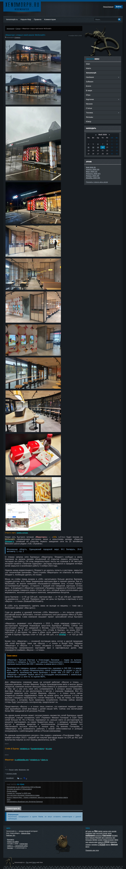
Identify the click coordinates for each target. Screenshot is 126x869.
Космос (115, 835)
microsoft (99, 833)
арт (114, 838)
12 (93, 147)
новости (101, 842)
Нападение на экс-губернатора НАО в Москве (24, 787)
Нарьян (92, 838)
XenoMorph (10, 778)
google (114, 831)
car (93, 831)
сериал (88, 844)
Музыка (89, 104)
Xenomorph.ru (12, 19)
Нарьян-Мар (26, 19)
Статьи (18, 28)
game (100, 831)
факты (108, 844)
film (96, 831)
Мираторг (22, 769)
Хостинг (10, 848)
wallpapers (90, 835)
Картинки (106, 835)
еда (28, 769)
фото (87, 847)
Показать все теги (92, 850)
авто (103, 838)
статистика (24, 844)
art (87, 831)
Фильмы (89, 117)
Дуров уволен (12, 791)
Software (89, 82)
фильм (114, 844)
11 (88, 147)
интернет (110, 840)
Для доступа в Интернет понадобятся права (23, 795)
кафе (16, 769)
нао (87, 842)
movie (105, 833)
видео (94, 840)
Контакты (10, 839)
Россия (11, 769)
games (105, 831)
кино (116, 840)
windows (99, 835)
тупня (101, 844)
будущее (89, 840)
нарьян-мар (93, 842)
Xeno (34, 862)
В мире (89, 90)
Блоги (88, 86)
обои (107, 841)
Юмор (88, 121)
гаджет (100, 840)
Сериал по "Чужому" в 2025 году (19, 793)
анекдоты (108, 838)
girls (109, 831)
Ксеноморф (22, 6)
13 (98, 147)
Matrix (88, 68)
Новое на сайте (13, 842)
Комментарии (50, 19)
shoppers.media (11, 773)
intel (94, 833)
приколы (113, 842)
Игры (88, 95)
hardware (89, 833)
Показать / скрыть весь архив (97, 182)
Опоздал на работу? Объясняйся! (19, 789)
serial (109, 833)
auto (89, 831)
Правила (37, 19)
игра (105, 840)
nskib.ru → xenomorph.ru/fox (17, 846)
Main (88, 64)
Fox (27, 862)
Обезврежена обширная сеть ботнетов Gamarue (25, 802)
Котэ (87, 838)
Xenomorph (10, 28)
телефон (94, 844)
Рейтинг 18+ (10, 835)
